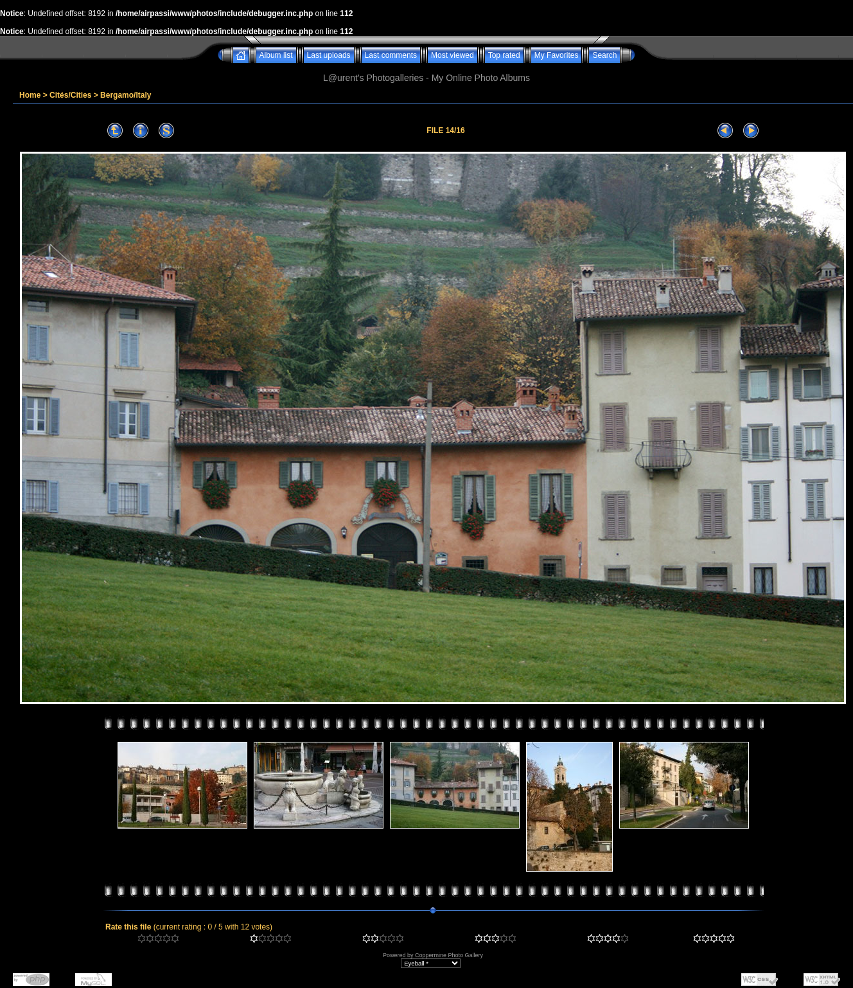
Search (604, 55)
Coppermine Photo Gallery (449, 955)
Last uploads (329, 55)
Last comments (391, 55)
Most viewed (452, 55)
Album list (276, 55)
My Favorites (556, 55)
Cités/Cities (70, 95)
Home (29, 95)
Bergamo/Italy (125, 95)
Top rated (504, 55)
